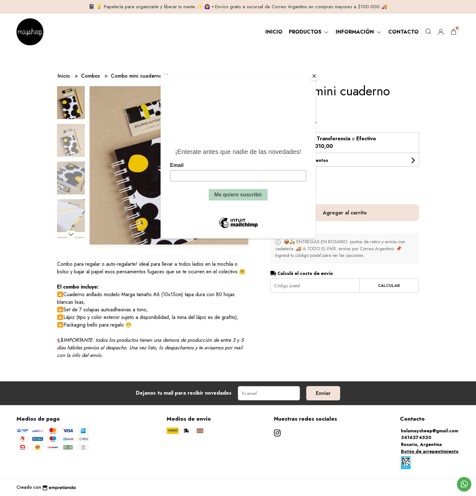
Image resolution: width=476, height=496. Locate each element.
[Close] (314, 76)
